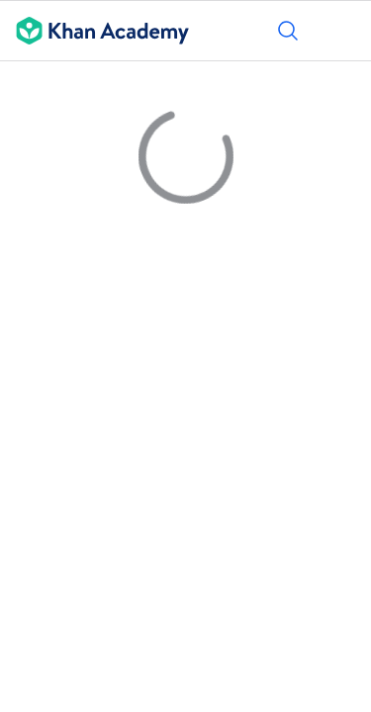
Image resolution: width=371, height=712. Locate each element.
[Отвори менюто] (343, 31)
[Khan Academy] (94, 30)
